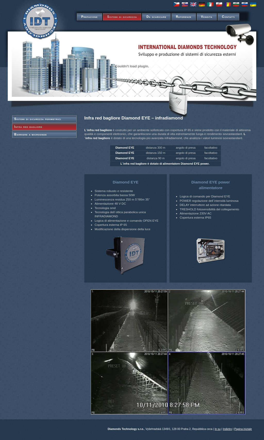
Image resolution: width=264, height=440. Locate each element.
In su (218, 428)
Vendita (206, 17)
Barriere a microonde (30, 134)
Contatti (228, 17)
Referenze (183, 17)
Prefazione (89, 17)
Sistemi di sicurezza (122, 17)
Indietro (227, 428)
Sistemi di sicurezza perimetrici (37, 119)
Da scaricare (156, 17)
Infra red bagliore (28, 127)
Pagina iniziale (243, 428)
